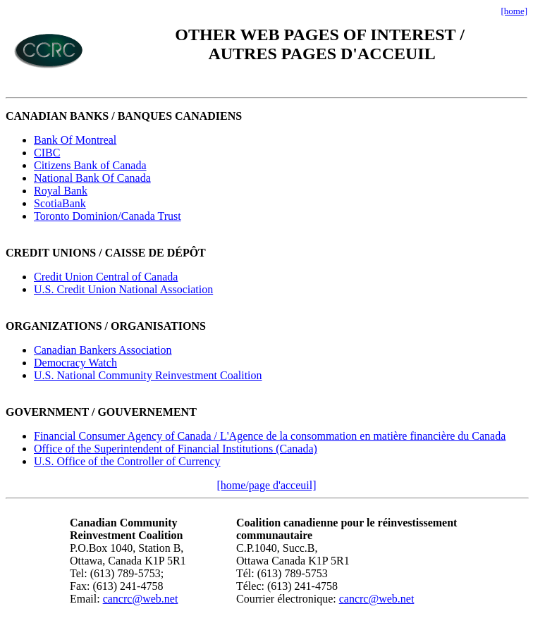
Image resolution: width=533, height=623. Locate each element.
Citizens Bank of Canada (90, 165)
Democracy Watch (75, 363)
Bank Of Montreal (75, 140)
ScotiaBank (60, 203)
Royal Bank (60, 191)
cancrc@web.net (140, 599)
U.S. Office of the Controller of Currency (127, 461)
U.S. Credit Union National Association (123, 289)
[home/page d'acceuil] (266, 485)
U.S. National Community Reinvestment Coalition (148, 375)
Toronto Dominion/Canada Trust (107, 216)
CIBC (47, 153)
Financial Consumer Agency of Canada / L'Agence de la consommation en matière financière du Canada (270, 436)
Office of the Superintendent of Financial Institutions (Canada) (175, 449)
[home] (514, 11)
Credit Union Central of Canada (106, 277)
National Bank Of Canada (92, 178)
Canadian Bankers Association (103, 350)
